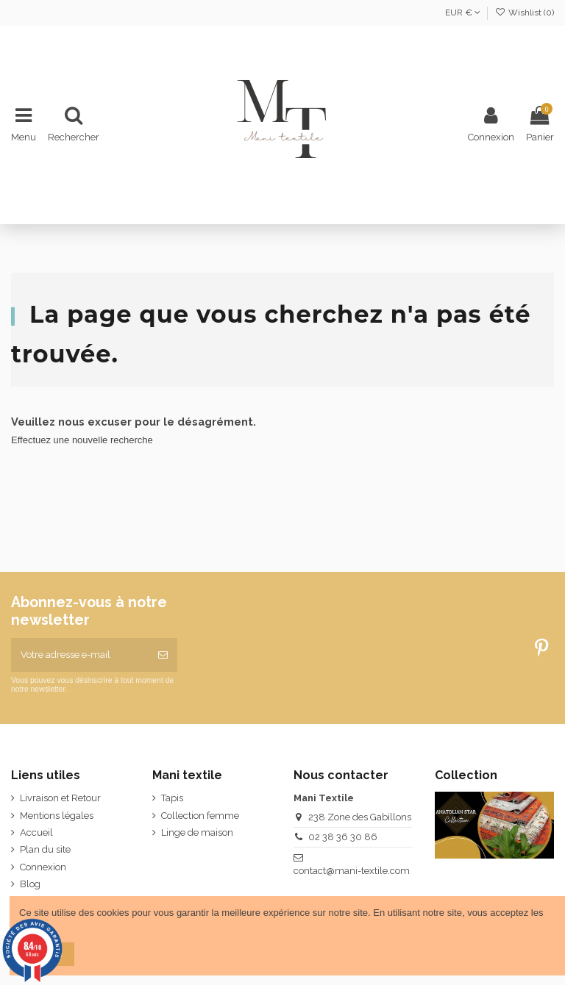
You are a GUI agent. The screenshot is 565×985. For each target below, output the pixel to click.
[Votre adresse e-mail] (80, 655)
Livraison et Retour (60, 797)
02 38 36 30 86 (342, 836)
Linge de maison (197, 832)
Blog (30, 883)
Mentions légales (56, 815)
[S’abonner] (163, 655)
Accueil (36, 832)
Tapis (172, 797)
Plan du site (45, 849)
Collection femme (200, 815)
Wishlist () (524, 12)
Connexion (43, 867)
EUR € (462, 12)
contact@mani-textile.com (352, 870)
